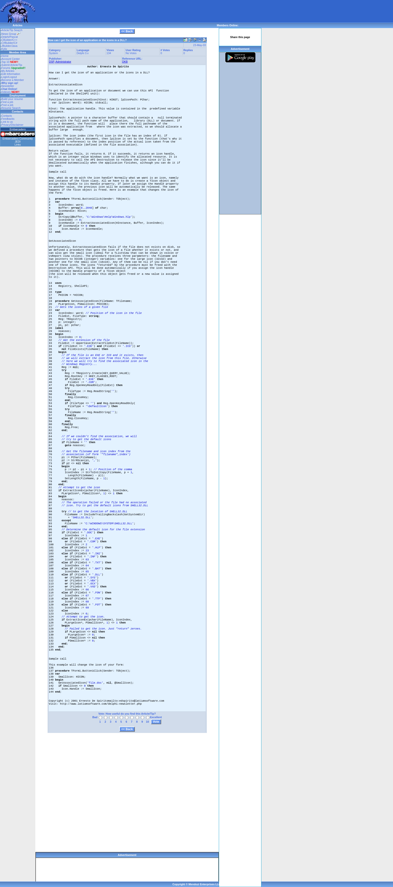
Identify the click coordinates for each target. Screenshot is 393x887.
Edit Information (11, 73)
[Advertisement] (126, 11)
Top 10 (6, 61)
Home (5, 55)
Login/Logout (9, 76)
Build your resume (12, 98)
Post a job (7, 104)
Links (18, 144)
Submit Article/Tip (12, 64)
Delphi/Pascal (10, 36)
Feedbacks (8, 118)
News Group (11, 33)
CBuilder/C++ (10, 39)
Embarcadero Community (18, 138)
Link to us (7, 121)
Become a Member (13, 79)
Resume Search (11, 107)
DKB (125, 61)
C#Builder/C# (9, 42)
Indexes (6, 91)
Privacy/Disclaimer (13, 124)
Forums (14, 67)
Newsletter (8, 85)
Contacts (7, 115)
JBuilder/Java (10, 45)
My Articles (8, 70)
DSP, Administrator (60, 61)
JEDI (18, 141)
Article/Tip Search (12, 30)
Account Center (11, 58)
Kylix (4, 48)
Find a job (7, 101)
